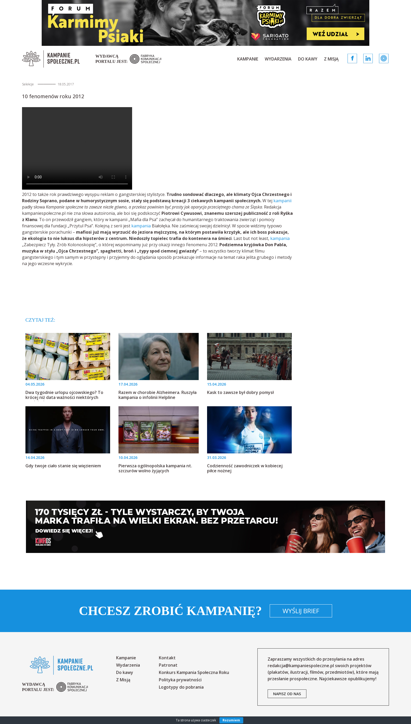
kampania (141, 226)
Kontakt (167, 658)
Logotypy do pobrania (181, 687)
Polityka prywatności (180, 680)
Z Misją (331, 59)
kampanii (282, 201)
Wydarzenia (278, 59)
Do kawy (307, 59)
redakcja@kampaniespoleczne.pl (301, 665)
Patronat (168, 665)
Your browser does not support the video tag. (77, 148)
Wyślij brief (301, 610)
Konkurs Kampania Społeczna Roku (194, 672)
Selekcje (28, 84)
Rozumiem (231, 720)
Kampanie (247, 59)
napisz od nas (287, 693)
